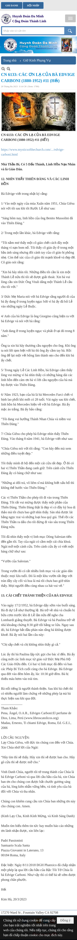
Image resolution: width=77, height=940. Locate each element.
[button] (70, 18)
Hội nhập (33, 5)
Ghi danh (11, 5)
